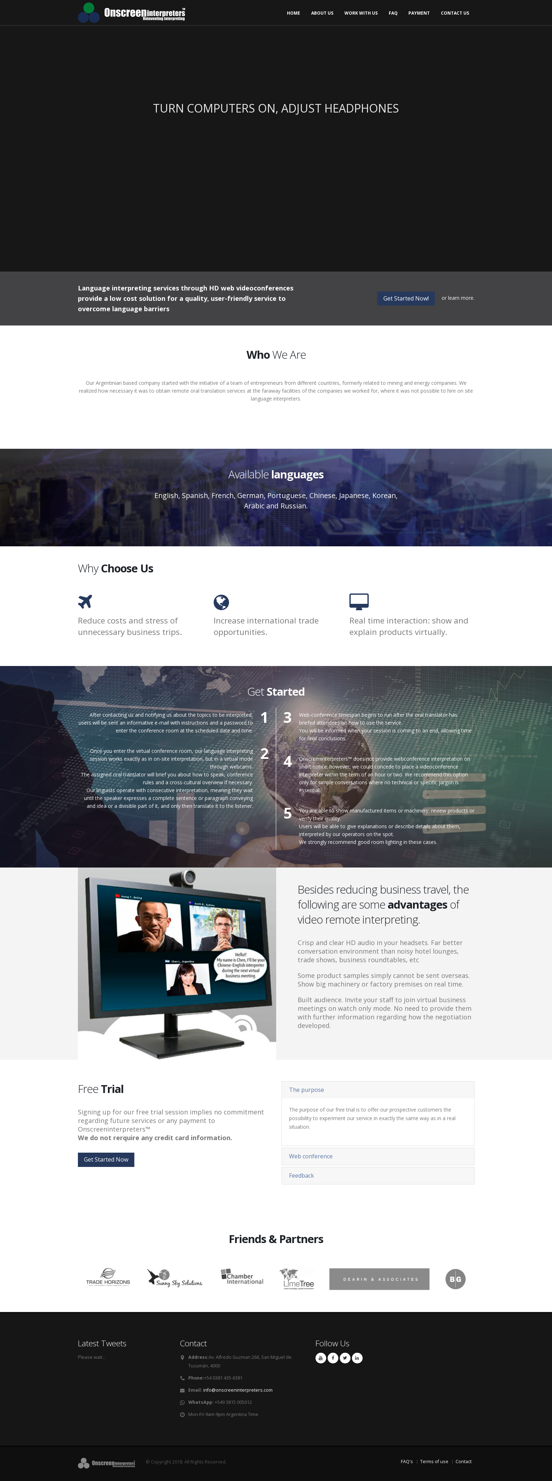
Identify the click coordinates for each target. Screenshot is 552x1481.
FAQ (393, 13)
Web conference (311, 1156)
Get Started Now (106, 1159)
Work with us (361, 13)
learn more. (461, 297)
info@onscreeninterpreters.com (238, 1390)
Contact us (455, 13)
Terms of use (434, 1461)
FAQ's (407, 1461)
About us (322, 13)
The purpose (306, 1090)
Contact (464, 1461)
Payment (419, 13)
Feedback (301, 1175)
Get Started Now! (406, 298)
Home (293, 13)
